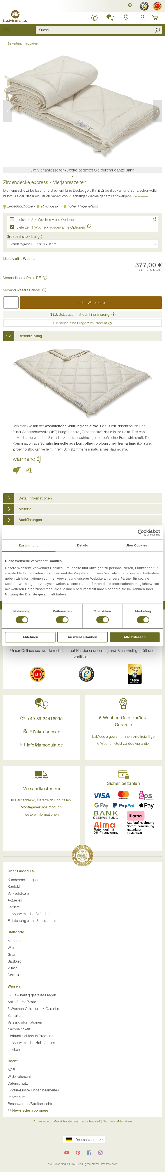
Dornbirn (14, 975)
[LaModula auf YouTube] (66, 1153)
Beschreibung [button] (30, 336)
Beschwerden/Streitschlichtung (33, 1104)
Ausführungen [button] (30, 520)
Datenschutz (18, 1083)
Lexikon (14, 1049)
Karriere (14, 907)
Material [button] (25, 509)
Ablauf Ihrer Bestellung (26, 1002)
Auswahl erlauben (82, 637)
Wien (12, 948)
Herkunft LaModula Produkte (30, 1036)
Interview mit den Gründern (29, 914)
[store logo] (15, 17)
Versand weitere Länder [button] (21, 290)
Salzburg (14, 961)
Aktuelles (15, 900)
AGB (11, 1070)
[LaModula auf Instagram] (100, 1153)
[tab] (82, 336)
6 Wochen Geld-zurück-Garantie (33, 1009)
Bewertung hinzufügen (23, 43)
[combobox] (99, 30)
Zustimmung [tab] (29, 545)
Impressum (16, 1097)
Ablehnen (30, 637)
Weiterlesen (140, 196)
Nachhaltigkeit (19, 1029)
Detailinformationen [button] (35, 498)
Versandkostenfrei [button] (41, 788)
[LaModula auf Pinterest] (78, 1153)
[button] (129, 6)
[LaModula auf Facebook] (89, 1153)
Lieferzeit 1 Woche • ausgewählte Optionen (55, 226)
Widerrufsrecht (19, 1076)
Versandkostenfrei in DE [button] (22, 278)
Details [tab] (82, 545)
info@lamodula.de (41, 744)
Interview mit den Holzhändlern (32, 1043)
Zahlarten (15, 1015)
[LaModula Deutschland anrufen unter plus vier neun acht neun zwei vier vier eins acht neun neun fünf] (94, 17)
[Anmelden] (142, 17)
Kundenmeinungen (23, 880)
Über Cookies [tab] (136, 545)
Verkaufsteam (18, 893)
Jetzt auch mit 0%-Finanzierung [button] (79, 314)
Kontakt (14, 887)
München (15, 941)
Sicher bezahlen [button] (123, 783)
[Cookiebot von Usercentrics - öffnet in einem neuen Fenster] (141, 532)
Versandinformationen (25, 1022)
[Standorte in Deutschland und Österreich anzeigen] (126, 17)
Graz (11, 954)
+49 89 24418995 (41, 718)
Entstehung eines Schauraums (32, 921)
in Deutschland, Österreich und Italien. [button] (41, 807)
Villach (13, 968)
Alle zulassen (135, 637)
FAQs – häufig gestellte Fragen (32, 995)
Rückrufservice (41, 731)
